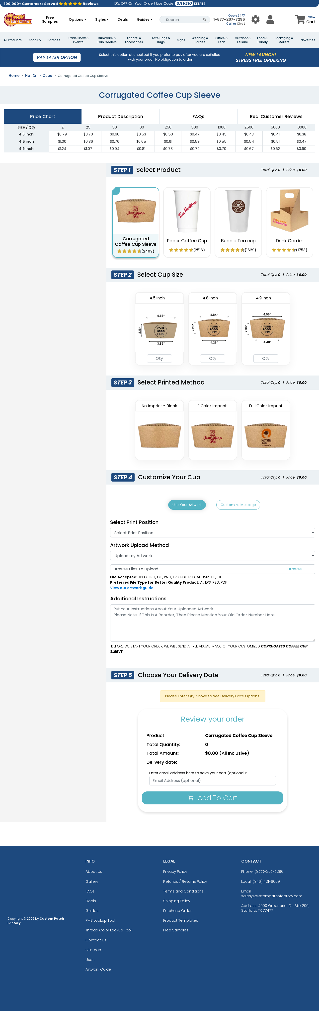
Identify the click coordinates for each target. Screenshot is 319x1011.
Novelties (308, 40)
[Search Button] (204, 19)
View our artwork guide (132, 586)
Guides (143, 19)
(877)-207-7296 (268, 870)
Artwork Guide (98, 968)
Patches (54, 40)
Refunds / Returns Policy (185, 880)
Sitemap (93, 948)
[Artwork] (212, 554)
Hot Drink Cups (38, 75)
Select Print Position (134, 520)
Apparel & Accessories (134, 40)
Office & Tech (221, 40)
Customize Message (238, 504)
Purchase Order (177, 909)
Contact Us (95, 938)
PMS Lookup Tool (100, 919)
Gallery (91, 880)
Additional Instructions (138, 597)
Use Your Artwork (187, 504)
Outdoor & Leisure (243, 40)
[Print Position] (212, 531)
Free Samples (50, 19)
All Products (13, 40)
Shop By (35, 40)
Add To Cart (213, 796)
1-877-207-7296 (229, 19)
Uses (89, 958)
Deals (123, 19)
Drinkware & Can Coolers (107, 40)
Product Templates (180, 919)
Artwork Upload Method (139, 543)
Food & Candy (262, 40)
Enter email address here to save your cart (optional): (198, 771)
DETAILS (199, 3)
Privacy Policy (175, 870)
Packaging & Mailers (284, 40)
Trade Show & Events (78, 40)
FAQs (90, 889)
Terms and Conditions (183, 889)
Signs (181, 40)
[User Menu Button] (255, 19)
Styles (100, 19)
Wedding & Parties (200, 40)
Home (14, 75)
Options (76, 19)
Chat (241, 23)
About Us (93, 870)
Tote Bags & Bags (160, 40)
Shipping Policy (176, 899)
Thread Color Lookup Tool (108, 928)
